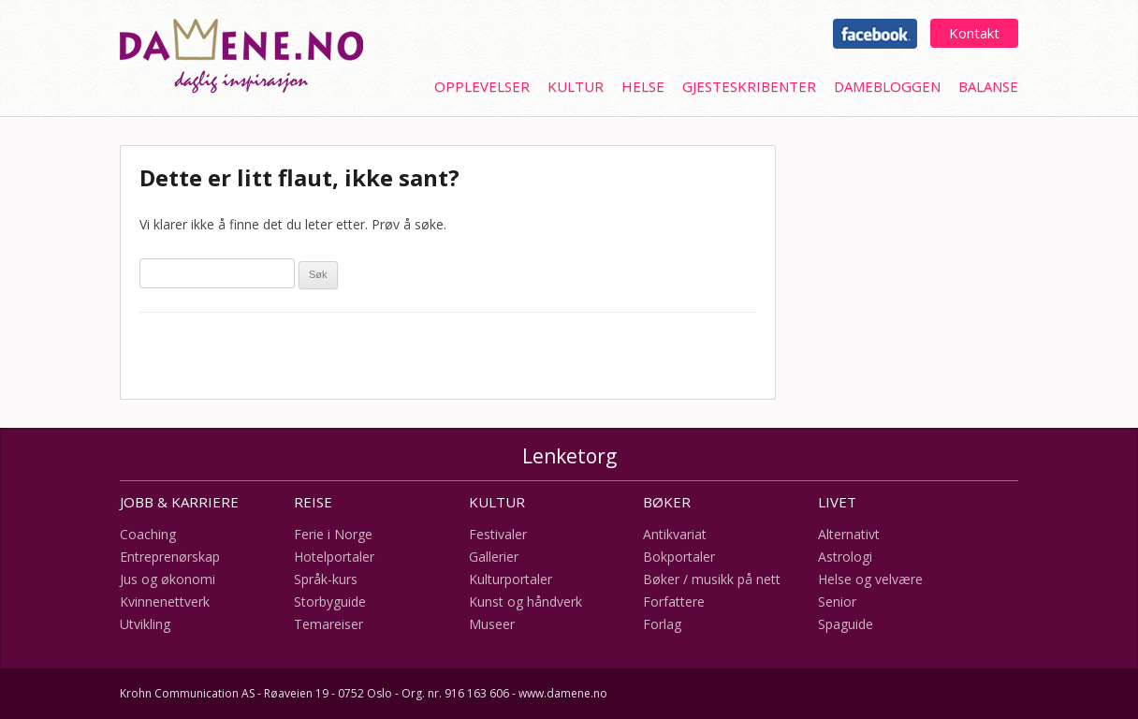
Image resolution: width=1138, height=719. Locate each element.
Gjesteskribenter (749, 86)
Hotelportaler (334, 556)
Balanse (988, 86)
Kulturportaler (510, 579)
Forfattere (674, 601)
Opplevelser (482, 86)
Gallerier (493, 556)
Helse (642, 86)
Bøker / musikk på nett (712, 579)
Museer (492, 624)
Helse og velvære (870, 579)
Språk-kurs (325, 579)
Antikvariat (675, 534)
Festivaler (498, 534)
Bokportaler (679, 556)
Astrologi (845, 556)
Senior (837, 601)
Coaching (148, 534)
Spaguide (845, 624)
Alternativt (849, 534)
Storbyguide (330, 601)
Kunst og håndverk (525, 601)
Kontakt (974, 32)
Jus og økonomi (167, 579)
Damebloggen (887, 86)
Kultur (575, 86)
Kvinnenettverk (165, 601)
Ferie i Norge (333, 534)
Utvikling (145, 624)
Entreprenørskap (170, 556)
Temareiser (328, 624)
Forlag (662, 624)
